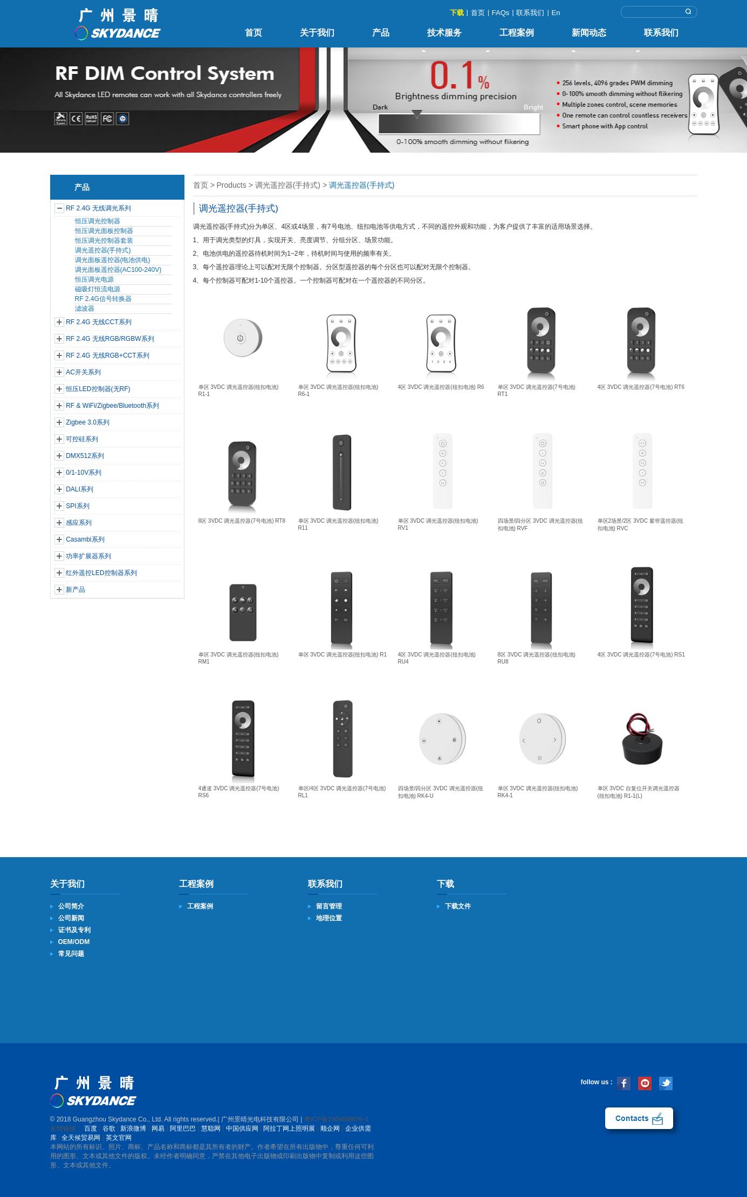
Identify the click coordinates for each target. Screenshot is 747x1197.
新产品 (75, 589)
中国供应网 (242, 1128)
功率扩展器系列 (88, 556)
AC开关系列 (83, 372)
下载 (457, 13)
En (556, 13)
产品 (380, 32)
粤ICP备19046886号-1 (336, 1119)
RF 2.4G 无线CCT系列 (98, 322)
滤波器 (84, 308)
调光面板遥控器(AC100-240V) (118, 269)
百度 (90, 1128)
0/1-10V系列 (83, 472)
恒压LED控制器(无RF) (98, 389)
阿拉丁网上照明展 (289, 1128)
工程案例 (516, 32)
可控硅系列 (82, 439)
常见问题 (71, 953)
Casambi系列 (85, 539)
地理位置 (329, 918)
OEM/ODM (74, 942)
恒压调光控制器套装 (104, 240)
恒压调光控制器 (97, 221)
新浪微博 (133, 1128)
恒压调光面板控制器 (104, 231)
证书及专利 (74, 930)
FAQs (501, 13)
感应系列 (79, 522)
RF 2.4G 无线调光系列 (98, 208)
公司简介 (71, 906)
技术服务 (444, 32)
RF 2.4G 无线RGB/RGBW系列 (110, 339)
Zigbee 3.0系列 (87, 422)
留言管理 (329, 906)
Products (231, 185)
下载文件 (458, 906)
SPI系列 (77, 506)
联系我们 (530, 13)
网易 (158, 1128)
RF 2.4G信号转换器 (103, 299)
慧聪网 (211, 1128)
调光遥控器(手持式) (103, 250)
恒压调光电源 (94, 279)
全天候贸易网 (80, 1137)
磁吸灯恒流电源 (97, 289)
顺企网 (330, 1128)
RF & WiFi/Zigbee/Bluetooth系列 (112, 405)
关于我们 (317, 32)
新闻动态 (589, 32)
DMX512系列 (85, 456)
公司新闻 (71, 918)
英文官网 (119, 1137)
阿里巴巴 (183, 1128)
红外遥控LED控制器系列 (101, 573)
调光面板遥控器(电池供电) (112, 260)
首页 (478, 13)
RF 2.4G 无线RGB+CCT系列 (107, 355)
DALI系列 (79, 489)
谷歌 (108, 1128)
